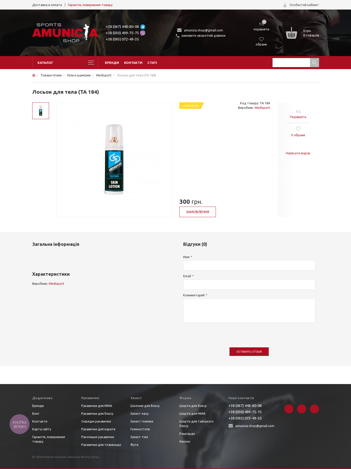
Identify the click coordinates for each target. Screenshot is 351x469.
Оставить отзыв (249, 351)
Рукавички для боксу (97, 413)
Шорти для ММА (192, 413)
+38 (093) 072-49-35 (122, 39)
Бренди (112, 62)
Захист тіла (139, 437)
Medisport (262, 107)
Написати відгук (298, 153)
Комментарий (194, 295)
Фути (134, 444)
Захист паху (139, 413)
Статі (152, 62)
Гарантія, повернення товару (90, 5)
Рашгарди (187, 433)
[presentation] (221, 332)
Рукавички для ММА (96, 405)
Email (187, 276)
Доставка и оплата (47, 5)
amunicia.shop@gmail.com (203, 30)
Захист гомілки (141, 421)
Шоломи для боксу (145, 405)
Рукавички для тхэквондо (101, 444)
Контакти (133, 62)
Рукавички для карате (98, 429)
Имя (186, 257)
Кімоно (184, 441)
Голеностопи (140, 429)
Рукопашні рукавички (97, 437)
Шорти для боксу (193, 405)
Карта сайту (41, 429)
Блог (35, 413)
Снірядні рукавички (96, 421)
